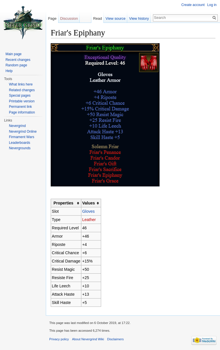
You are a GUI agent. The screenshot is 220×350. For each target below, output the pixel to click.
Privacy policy (59, 339)
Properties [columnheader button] (63, 203)
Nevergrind (17, 126)
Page (52, 18)
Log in (212, 5)
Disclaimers (115, 339)
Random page (16, 65)
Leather (89, 219)
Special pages (19, 96)
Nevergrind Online (23, 132)
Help (9, 71)
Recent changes (17, 60)
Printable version (21, 101)
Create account (193, 5)
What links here (21, 84)
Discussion (69, 18)
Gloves (88, 211)
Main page (13, 54)
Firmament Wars (21, 137)
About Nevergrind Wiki (88, 339)
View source (115, 18)
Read (97, 18)
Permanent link (20, 107)
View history (139, 18)
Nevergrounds (19, 148)
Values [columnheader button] (88, 203)
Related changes (22, 90)
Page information (22, 112)
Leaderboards (19, 143)
